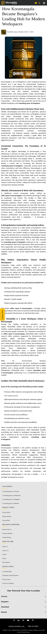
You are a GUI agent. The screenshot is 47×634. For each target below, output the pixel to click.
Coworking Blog (7, 571)
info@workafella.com (16, 626)
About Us (5, 546)
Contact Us (5, 550)
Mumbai (23, 612)
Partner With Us (6, 529)
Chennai (23, 596)
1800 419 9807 (33, 626)
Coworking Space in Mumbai (10, 503)
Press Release (6, 562)
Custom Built (6, 520)
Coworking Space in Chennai (10, 491)
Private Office (6, 512)
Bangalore (23, 601)
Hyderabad (23, 607)
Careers (4, 554)
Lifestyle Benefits (7, 533)
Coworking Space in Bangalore (11, 499)
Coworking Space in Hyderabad (11, 495)
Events (4, 558)
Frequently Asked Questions (10, 575)
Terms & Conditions (8, 583)
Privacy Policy (6, 579)
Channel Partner (6, 537)
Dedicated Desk (6, 516)
